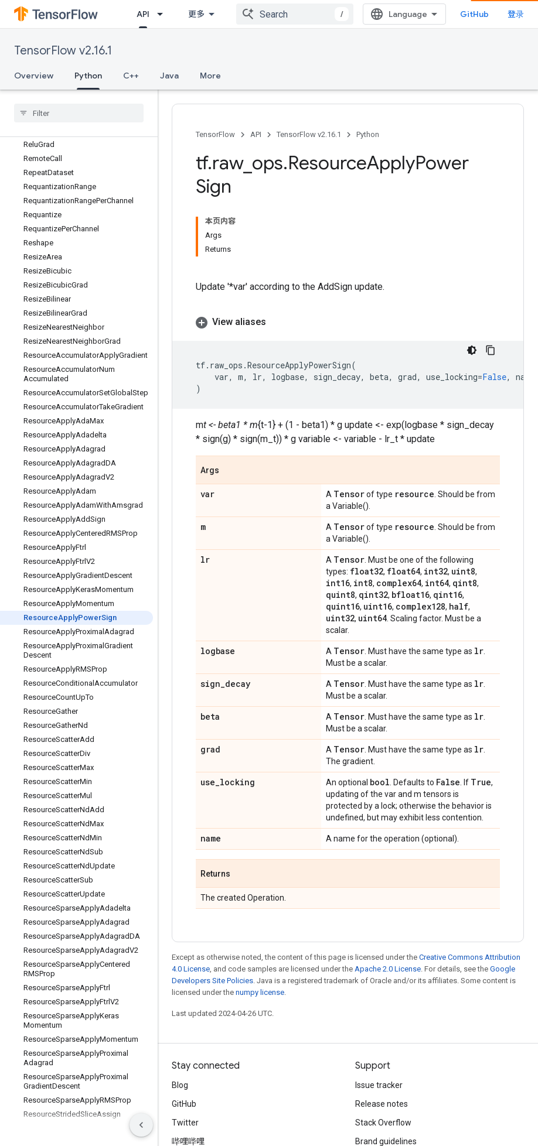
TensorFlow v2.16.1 (63, 50)
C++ (131, 75)
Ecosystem (316, 14)
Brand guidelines (386, 1082)
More (210, 75)
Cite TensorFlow (384, 1101)
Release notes (381, 1044)
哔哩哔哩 (188, 1082)
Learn (192, 14)
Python (367, 134)
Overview (33, 75)
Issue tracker (379, 1026)
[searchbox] (79, 113)
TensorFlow (215, 134)
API (255, 134)
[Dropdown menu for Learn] (217, 14)
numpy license (260, 933)
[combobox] (403, 14)
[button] (76, 207)
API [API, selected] (248, 14)
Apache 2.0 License (388, 909)
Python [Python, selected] (88, 75)
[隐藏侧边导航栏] (141, 1125)
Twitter (185, 1063)
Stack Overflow (383, 1063)
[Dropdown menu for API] (269, 14)
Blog (180, 1026)
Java (169, 75)
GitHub (500, 14)
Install (148, 14)
